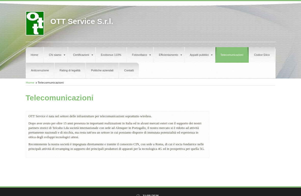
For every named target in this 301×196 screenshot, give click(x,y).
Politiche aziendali (102, 70)
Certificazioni (83, 54)
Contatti (129, 70)
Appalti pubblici (201, 54)
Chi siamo (57, 54)
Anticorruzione (40, 70)
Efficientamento (170, 54)
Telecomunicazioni (231, 54)
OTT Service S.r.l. (81, 21)
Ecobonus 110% (111, 54)
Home (34, 54)
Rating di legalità (70, 70)
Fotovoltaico (141, 54)
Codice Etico (262, 54)
